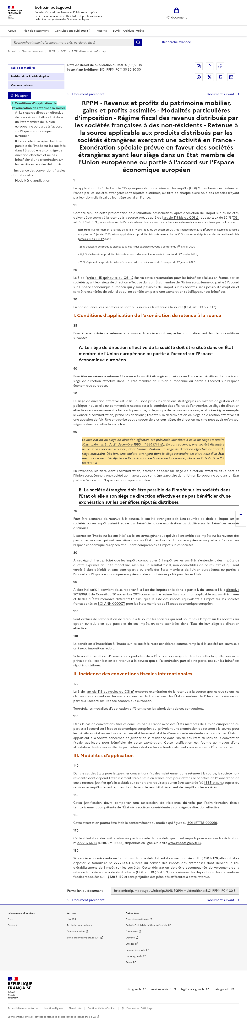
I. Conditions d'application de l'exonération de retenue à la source (39, 105)
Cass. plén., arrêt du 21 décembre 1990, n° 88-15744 (121, 444)
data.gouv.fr (222, 989)
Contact (12, 925)
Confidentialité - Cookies (102, 1008)
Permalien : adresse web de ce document (220, 66)
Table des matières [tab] (23, 68)
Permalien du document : (85, 890)
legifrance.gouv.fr (193, 989)
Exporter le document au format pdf (199, 66)
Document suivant (221, 94)
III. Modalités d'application (30, 180)
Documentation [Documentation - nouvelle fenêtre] (76, 931)
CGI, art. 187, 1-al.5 (151, 872)
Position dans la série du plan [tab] (30, 76)
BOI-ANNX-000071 (111, 603)
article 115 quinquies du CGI (108, 277)
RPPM (52, 51)
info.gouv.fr (134, 989)
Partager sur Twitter (209, 77)
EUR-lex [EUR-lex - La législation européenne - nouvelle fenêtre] (130, 944)
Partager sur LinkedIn (220, 77)
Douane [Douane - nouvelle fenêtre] (130, 937)
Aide (10, 919)
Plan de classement (32, 51)
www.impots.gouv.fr (182, 842)
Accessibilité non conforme (23, 1008)
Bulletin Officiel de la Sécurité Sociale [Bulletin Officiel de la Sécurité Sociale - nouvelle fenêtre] (146, 925)
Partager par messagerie (231, 77)
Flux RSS (71, 919)
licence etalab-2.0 (86, 1017)
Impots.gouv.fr (134, 956)
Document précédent (88, 94)
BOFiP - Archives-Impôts (128, 31)
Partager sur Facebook (199, 77)
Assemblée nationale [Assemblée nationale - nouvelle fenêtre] (137, 919)
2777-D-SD (85, 842)
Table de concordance (79, 925)
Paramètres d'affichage (139, 1008)
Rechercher (138, 42)
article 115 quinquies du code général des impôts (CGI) (154, 188)
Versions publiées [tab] (22, 85)
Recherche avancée (176, 42)
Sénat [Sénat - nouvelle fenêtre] (129, 962)
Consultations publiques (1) (72, 31)
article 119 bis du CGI (179, 217)
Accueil (12, 31)
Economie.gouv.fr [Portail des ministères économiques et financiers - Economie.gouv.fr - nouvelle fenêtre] (135, 950)
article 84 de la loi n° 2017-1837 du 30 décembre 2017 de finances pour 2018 (158, 230)
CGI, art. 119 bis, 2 (198, 307)
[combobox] (72, 42)
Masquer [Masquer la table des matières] (21, 95)
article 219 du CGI (89, 239)
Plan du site (75, 1008)
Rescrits (101, 31)
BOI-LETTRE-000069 (202, 822)
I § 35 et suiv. (213, 782)
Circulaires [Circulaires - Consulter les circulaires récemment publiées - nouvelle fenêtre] (132, 931)
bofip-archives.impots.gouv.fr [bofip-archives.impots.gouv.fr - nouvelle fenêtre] (83, 937)
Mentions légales (53, 1008)
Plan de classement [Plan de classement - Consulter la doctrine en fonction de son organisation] (36, 31)
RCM (64, 51)
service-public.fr (162, 989)
